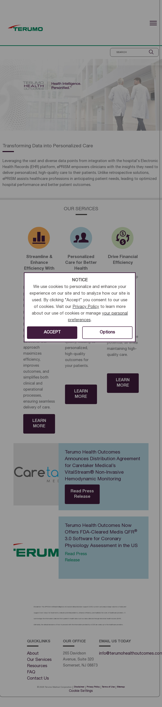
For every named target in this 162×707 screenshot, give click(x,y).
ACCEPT (52, 333)
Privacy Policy (85, 307)
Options (107, 333)
